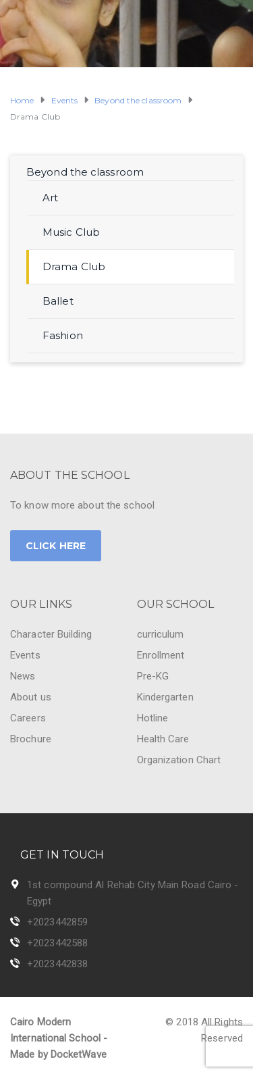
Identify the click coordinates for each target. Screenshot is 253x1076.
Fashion (63, 335)
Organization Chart (179, 760)
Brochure (30, 739)
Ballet (58, 300)
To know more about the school (82, 505)
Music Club (71, 232)
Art (50, 197)
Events (25, 655)
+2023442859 (57, 922)
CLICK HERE (56, 546)
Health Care (163, 739)
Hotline (153, 718)
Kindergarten (165, 697)
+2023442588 (57, 943)
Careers (28, 718)
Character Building (51, 634)
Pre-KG (153, 676)
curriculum (160, 634)
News (22, 676)
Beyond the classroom (85, 171)
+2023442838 (57, 964)
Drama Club (74, 266)
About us (30, 697)
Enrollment (161, 655)
